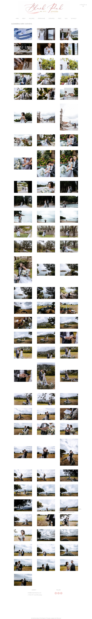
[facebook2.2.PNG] (58, 593)
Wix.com (59, 618)
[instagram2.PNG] (61, 593)
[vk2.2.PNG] (56, 593)
